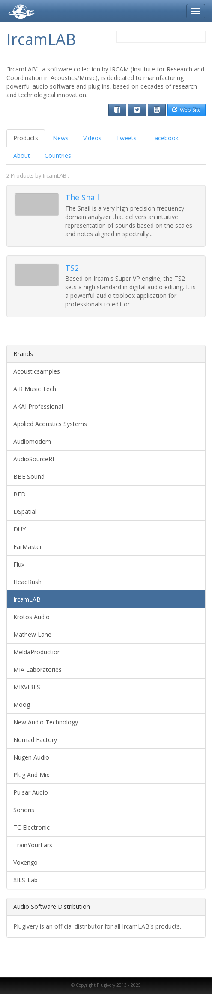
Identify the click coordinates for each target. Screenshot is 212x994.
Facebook (165, 138)
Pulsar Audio (30, 792)
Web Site (186, 109)
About (21, 155)
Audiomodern (32, 441)
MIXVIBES (26, 687)
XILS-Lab (25, 880)
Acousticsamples (36, 371)
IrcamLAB (27, 599)
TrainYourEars (32, 845)
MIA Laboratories (37, 669)
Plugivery (19, 11)
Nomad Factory (35, 740)
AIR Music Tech (34, 389)
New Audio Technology (45, 722)
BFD (19, 494)
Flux (18, 564)
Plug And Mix (31, 775)
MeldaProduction (37, 652)
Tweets (126, 138)
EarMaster (27, 547)
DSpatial (24, 511)
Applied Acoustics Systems (50, 424)
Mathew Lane (32, 634)
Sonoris (23, 810)
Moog (21, 704)
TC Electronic (31, 827)
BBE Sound (29, 476)
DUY (19, 529)
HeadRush (27, 582)
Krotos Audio (31, 617)
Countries (58, 155)
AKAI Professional (38, 406)
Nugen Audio (31, 757)
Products (25, 138)
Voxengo (25, 862)
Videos (92, 138)
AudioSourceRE (34, 459)
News (61, 138)
